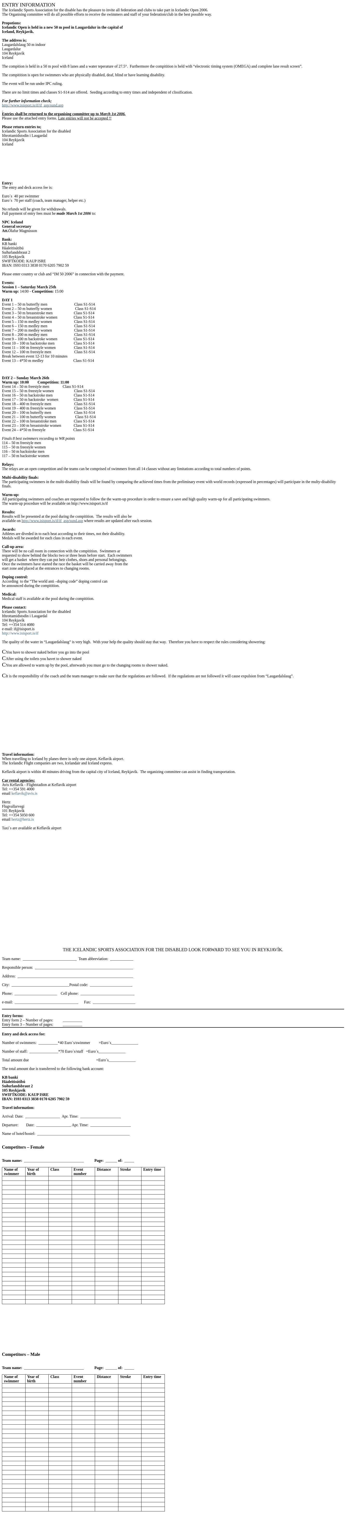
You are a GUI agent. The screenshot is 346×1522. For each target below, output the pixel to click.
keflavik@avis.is (25, 793)
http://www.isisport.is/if (20, 633)
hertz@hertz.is (23, 819)
